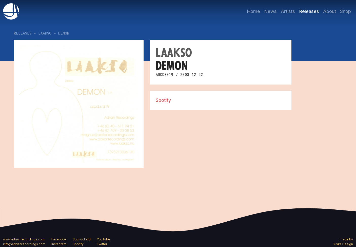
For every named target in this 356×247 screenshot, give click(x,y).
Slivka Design (343, 244)
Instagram (58, 244)
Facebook (59, 239)
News (270, 11)
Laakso (44, 33)
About (329, 11)
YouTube (103, 239)
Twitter (102, 244)
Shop (345, 11)
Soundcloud (82, 239)
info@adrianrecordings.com (24, 244)
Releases (309, 11)
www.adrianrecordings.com (24, 239)
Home (253, 11)
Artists (288, 11)
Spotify (163, 100)
